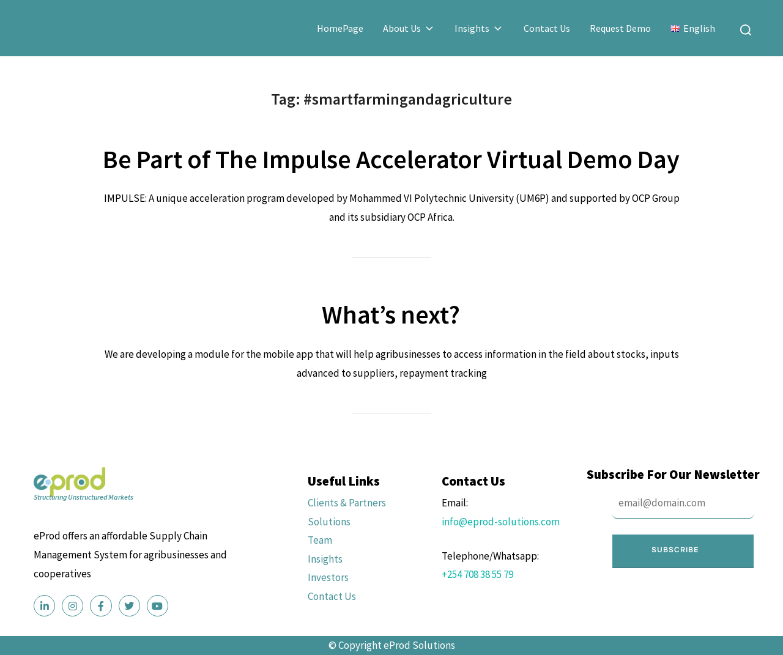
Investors (328, 577)
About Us (409, 28)
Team (320, 540)
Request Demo (620, 28)
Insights (479, 28)
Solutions (329, 521)
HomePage (340, 28)
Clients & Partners (347, 502)
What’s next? (391, 314)
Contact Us (547, 28)
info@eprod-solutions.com (501, 521)
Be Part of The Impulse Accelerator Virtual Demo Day (391, 159)
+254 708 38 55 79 (477, 574)
